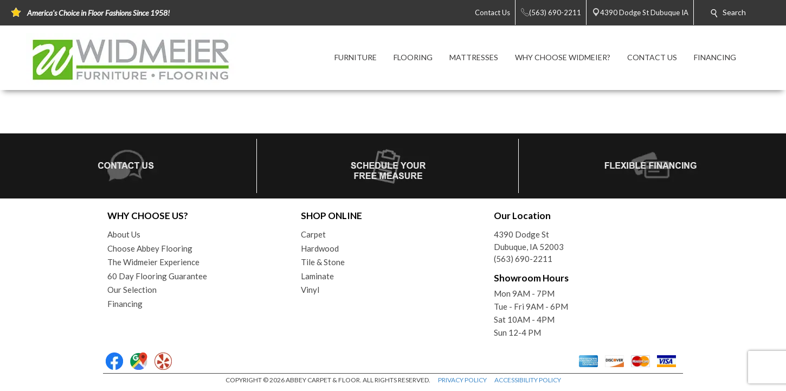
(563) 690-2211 (523, 259)
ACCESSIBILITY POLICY (527, 380)
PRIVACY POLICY (462, 380)
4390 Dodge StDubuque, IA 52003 (529, 240)
